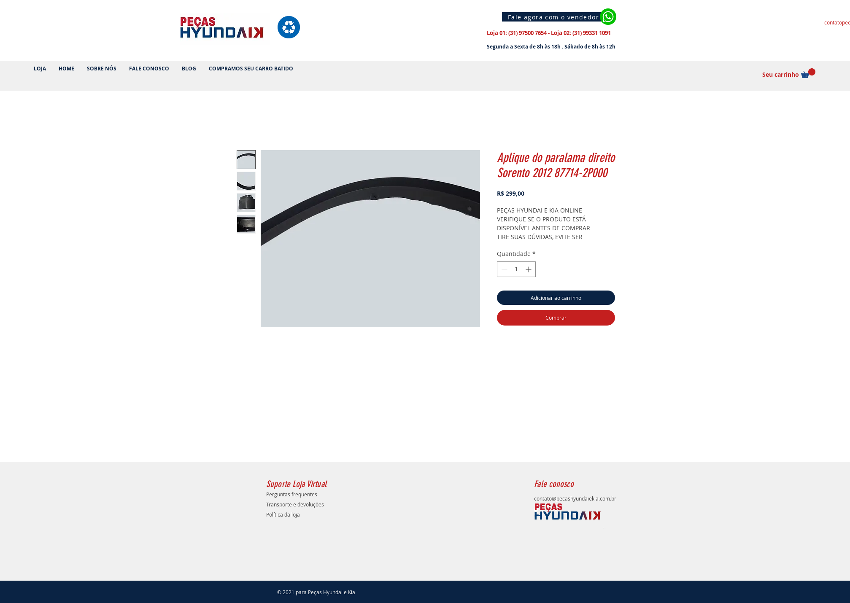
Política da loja (283, 514)
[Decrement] (503, 269)
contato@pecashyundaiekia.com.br (575, 498)
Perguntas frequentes (291, 494)
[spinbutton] (516, 269)
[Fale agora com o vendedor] (554, 17)
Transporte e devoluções (295, 504)
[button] (808, 73)
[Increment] (529, 269)
